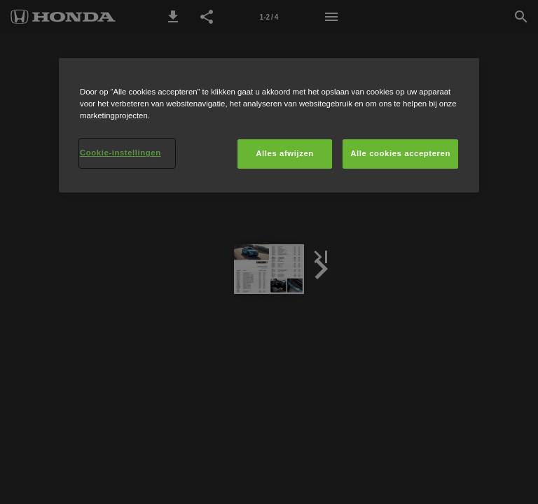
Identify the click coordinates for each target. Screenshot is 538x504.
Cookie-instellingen (120, 152)
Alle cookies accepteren (400, 153)
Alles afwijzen (285, 153)
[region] (269, 125)
